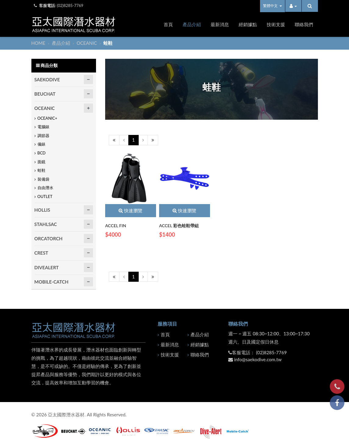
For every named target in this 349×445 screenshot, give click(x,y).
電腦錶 (43, 126)
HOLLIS (42, 210)
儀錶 (41, 144)
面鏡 (41, 161)
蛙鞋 (41, 170)
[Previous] (114, 140)
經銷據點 (248, 24)
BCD (41, 152)
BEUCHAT (44, 94)
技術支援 (276, 24)
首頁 (168, 24)
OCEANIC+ (47, 118)
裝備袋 (43, 179)
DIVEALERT (46, 267)
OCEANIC (87, 43)
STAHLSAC (45, 224)
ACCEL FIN (115, 225)
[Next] (143, 140)
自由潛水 (45, 187)
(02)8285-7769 (70, 5)
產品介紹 (192, 24)
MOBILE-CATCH (51, 281)
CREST (41, 253)
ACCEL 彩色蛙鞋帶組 (179, 225)
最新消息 (220, 24)
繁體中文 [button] (272, 5)
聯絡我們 (304, 24)
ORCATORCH (48, 238)
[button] (293, 6)
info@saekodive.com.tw (258, 359)
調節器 (43, 135)
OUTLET (45, 196)
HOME (39, 43)
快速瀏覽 (130, 210)
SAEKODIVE (47, 79)
